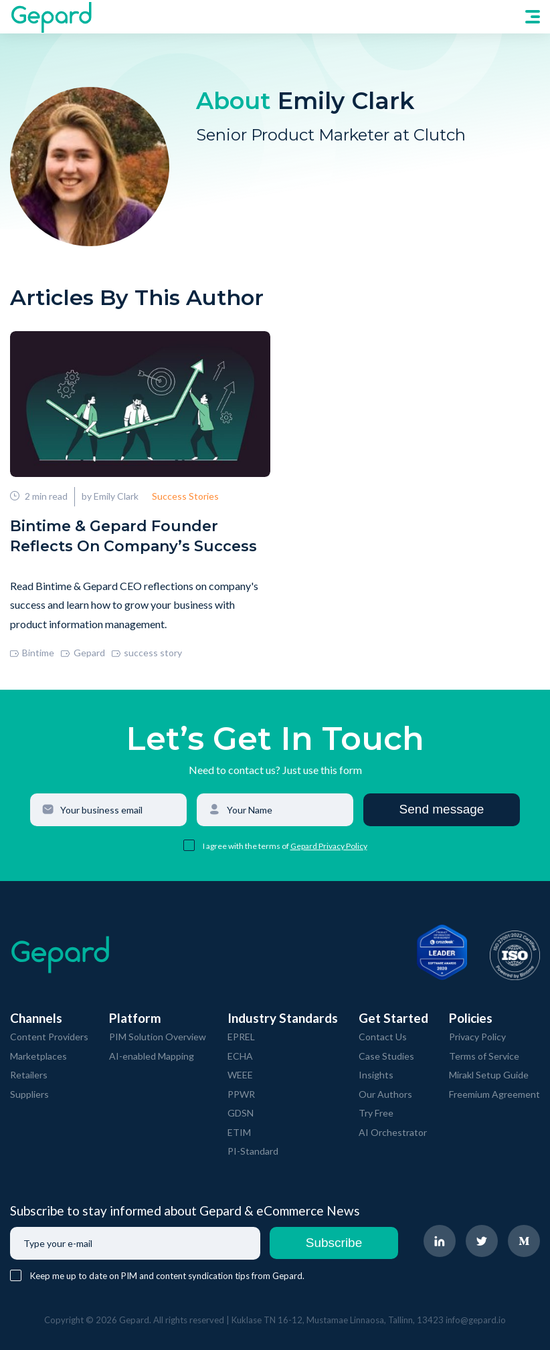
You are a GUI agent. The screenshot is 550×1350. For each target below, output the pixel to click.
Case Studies (386, 1056)
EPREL (241, 1036)
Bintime (32, 652)
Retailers (29, 1074)
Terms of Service (484, 1056)
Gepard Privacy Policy (328, 846)
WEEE (240, 1074)
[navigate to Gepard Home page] (51, 16)
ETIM (239, 1132)
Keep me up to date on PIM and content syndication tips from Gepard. (167, 1275)
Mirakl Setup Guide (489, 1074)
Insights (376, 1074)
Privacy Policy (477, 1036)
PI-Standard (252, 1151)
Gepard (82, 652)
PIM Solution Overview (157, 1036)
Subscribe (334, 1243)
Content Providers (49, 1036)
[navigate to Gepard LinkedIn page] (440, 1241)
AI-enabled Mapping (151, 1056)
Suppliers (29, 1094)
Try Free (376, 1113)
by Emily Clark (110, 496)
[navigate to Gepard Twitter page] (482, 1241)
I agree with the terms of (246, 846)
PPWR (241, 1094)
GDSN (240, 1113)
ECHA (240, 1056)
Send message (441, 809)
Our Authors (385, 1094)
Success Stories (185, 496)
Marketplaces (38, 1056)
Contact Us (383, 1036)
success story (147, 652)
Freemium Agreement (494, 1094)
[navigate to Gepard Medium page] (524, 1241)
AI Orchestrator (393, 1132)
